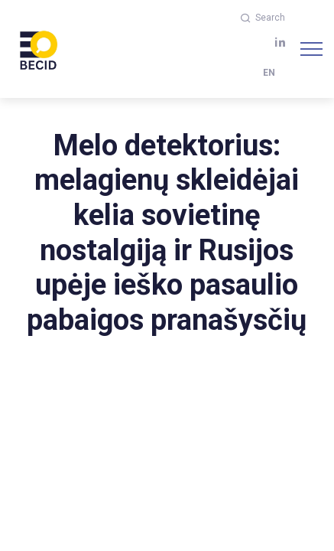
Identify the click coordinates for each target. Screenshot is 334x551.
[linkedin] (280, 42)
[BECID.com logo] (38, 49)
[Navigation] (311, 49)
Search (263, 17)
